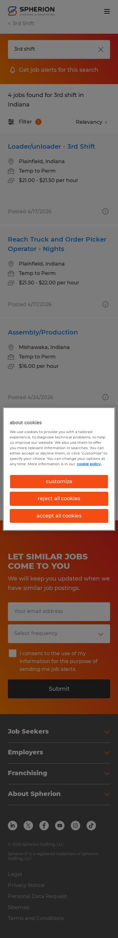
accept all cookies (59, 516)
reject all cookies (59, 498)
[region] (59, 469)
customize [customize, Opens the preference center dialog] (59, 481)
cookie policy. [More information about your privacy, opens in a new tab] (89, 464)
